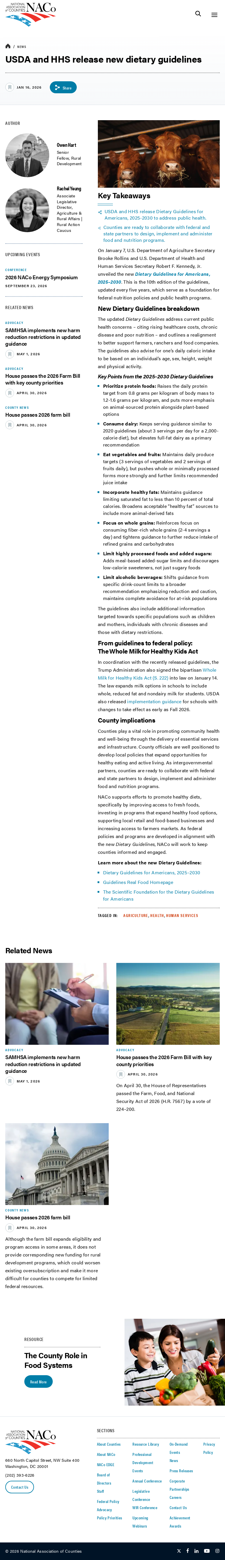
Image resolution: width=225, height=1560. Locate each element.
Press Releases (181, 1470)
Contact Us (19, 1487)
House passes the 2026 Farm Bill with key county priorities (42, 379)
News (21, 46)
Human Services (182, 915)
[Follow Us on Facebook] (187, 1551)
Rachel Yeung (69, 188)
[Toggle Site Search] (198, 15)
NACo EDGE (106, 1464)
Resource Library (145, 1444)
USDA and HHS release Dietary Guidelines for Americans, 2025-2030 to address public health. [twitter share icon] (156, 214)
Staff (100, 1491)
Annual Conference (147, 1481)
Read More (38, 1382)
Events (137, 1470)
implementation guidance (154, 701)
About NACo (106, 1454)
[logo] (30, 25)
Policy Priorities (109, 1518)
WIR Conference (144, 1507)
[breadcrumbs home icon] (8, 46)
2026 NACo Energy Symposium (41, 277)
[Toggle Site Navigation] (214, 15)
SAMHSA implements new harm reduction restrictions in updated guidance (43, 336)
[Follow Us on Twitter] (179, 1551)
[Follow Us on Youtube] (207, 1551)
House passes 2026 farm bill (37, 414)
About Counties (109, 1444)
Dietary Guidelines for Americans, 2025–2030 (151, 872)
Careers (176, 1497)
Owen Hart (66, 144)
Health (157, 915)
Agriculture (135, 915)
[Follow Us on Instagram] (217, 1551)
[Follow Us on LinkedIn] (196, 1551)
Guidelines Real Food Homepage (138, 882)
